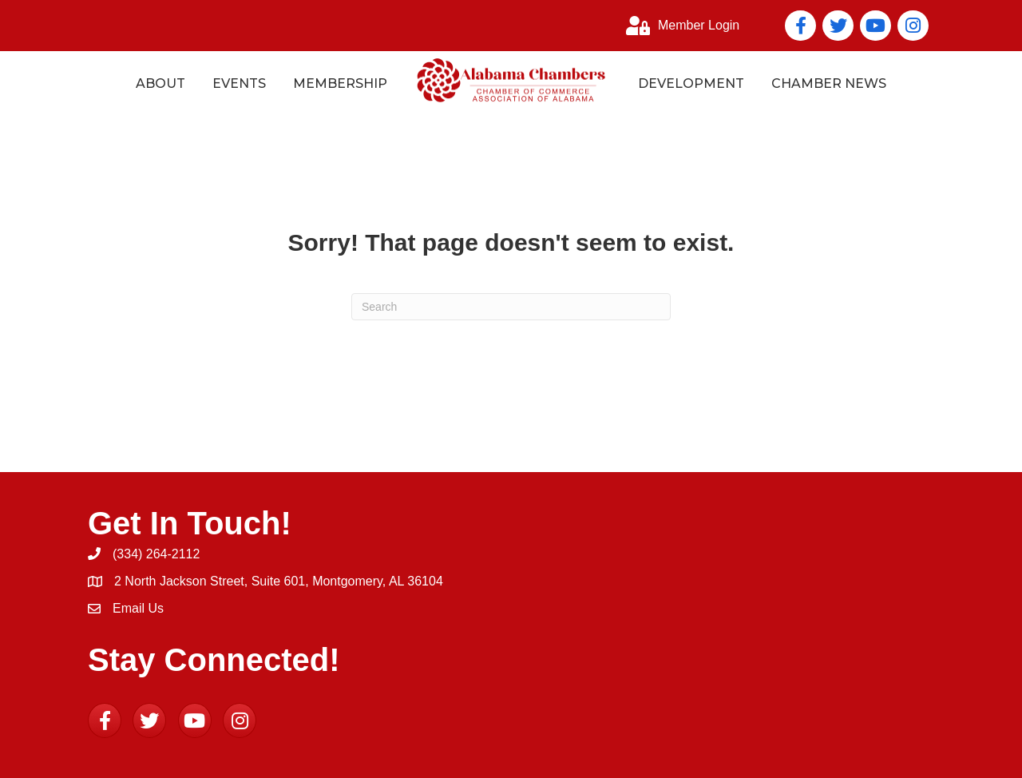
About (160, 83)
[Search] (511, 306)
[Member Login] (678, 25)
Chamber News (828, 83)
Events (239, 83)
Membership (340, 83)
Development (691, 83)
